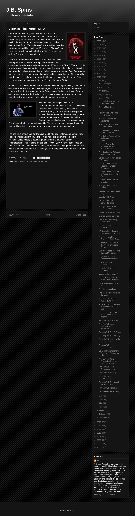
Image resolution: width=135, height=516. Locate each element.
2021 (99, 55)
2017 (99, 70)
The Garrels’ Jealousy (108, 289)
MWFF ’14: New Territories (109, 212)
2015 (99, 77)
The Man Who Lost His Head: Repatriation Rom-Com (108, 166)
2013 (99, 422)
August (102, 98)
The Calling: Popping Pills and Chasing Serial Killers (109, 138)
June (101, 400)
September (104, 94)
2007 (99, 444)
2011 (99, 429)
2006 (99, 447)
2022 (99, 52)
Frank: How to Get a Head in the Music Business (109, 278)
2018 (99, 66)
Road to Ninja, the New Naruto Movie (108, 125)
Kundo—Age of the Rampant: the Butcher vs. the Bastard (109, 146)
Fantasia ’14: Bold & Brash (110, 332)
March (102, 410)
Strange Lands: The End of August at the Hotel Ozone (109, 174)
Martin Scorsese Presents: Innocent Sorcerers (109, 252)
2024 (99, 45)
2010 (99, 433)
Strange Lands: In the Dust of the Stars (107, 208)
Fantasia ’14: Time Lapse (109, 388)
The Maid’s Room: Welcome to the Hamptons (106, 326)
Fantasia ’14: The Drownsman (106, 377)
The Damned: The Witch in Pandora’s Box (109, 131)
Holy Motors (21, 39)
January (102, 417)
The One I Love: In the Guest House (108, 226)
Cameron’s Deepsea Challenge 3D (107, 346)
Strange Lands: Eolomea (109, 216)
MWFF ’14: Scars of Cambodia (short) (107, 202)
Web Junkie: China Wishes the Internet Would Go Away (108, 361)
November (103, 87)
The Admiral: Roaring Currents (107, 269)
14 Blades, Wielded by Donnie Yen (108, 220)
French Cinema (31, 161)
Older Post (81, 215)
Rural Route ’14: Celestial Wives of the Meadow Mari (109, 306)
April (101, 407)
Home (47, 215)
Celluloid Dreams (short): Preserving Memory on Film (109, 353)
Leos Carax (42, 161)
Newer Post (13, 215)
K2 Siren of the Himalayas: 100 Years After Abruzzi (110, 232)
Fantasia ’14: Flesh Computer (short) (107, 368)
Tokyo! (50, 123)
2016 (99, 73)
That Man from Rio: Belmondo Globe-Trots (109, 238)
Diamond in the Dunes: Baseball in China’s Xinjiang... (108, 314)
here (15, 51)
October (102, 91)
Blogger (72, 511)
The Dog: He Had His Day (109, 336)
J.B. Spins (19, 10)
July (101, 396)
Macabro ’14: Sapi (106, 197)
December (103, 84)
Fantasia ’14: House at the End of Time (109, 340)
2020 (99, 59)
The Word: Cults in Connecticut (106, 263)
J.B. (98, 461)
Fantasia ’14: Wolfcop (107, 373)
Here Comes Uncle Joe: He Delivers (108, 114)
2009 (99, 436)
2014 (99, 81)
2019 (99, 62)
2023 (99, 48)
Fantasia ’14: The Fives (108, 320)
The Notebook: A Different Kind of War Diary (109, 153)
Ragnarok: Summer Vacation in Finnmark (108, 258)
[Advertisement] (47, 188)
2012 (99, 426)
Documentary (20, 161)
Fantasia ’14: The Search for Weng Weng (109, 383)
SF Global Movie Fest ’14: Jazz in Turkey (109, 300)
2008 (99, 440)
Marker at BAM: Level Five (109, 274)
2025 (99, 41)
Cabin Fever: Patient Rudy (109, 391)
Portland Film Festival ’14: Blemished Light (109, 102)
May (101, 403)
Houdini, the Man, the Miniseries (107, 120)
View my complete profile (104, 494)
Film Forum (49, 51)
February (103, 414)
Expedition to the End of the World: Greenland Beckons (108, 245)
